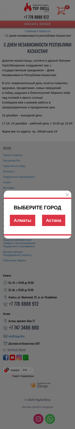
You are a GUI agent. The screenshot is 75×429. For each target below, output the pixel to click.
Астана (53, 220)
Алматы (22, 220)
